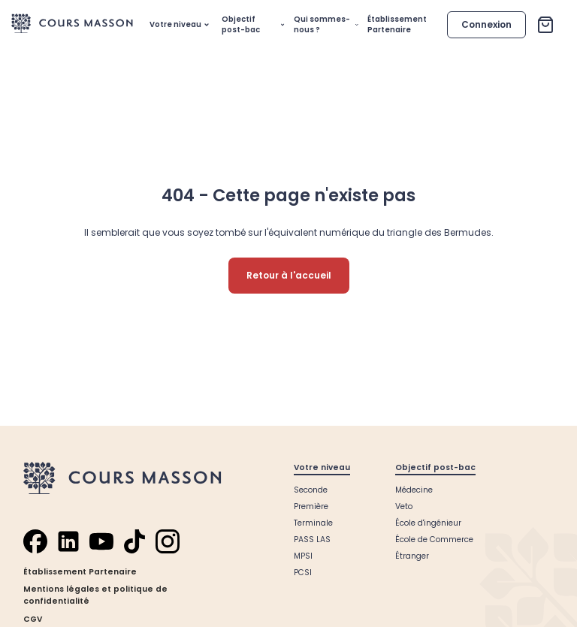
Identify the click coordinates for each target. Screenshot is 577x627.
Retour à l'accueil (288, 275)
